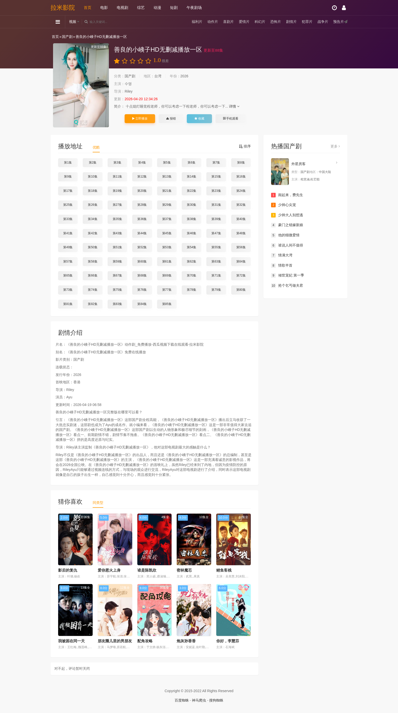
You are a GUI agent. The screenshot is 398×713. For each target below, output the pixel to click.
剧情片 (291, 22)
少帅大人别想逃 (287, 215)
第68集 (142, 275)
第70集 (191, 275)
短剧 (174, 7)
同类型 (98, 503)
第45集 (167, 233)
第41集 (68, 233)
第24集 (241, 191)
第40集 (241, 219)
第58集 (92, 261)
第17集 (68, 191)
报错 (171, 118)
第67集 (117, 275)
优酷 (96, 147)
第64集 (241, 261)
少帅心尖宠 (283, 205)
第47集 (216, 233)
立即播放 (139, 118)
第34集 (92, 219)
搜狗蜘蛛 (216, 700)
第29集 (167, 205)
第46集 (191, 233)
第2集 (93, 162)
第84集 (142, 304)
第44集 (142, 233)
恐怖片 (275, 22)
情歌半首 (281, 265)
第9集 (68, 176)
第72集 (241, 275)
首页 (87, 7)
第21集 (167, 191)
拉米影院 (63, 7)
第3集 (117, 162)
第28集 (142, 205)
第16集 (241, 176)
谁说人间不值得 (287, 245)
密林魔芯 (184, 570)
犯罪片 (307, 22)
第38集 (191, 219)
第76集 (142, 290)
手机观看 (230, 118)
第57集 (68, 261)
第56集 (241, 247)
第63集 (216, 261)
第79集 (216, 290)
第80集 (241, 290)
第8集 (241, 162)
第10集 (92, 176)
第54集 (191, 247)
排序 (245, 146)
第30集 (191, 205)
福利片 (197, 22)
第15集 (216, 176)
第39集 (216, 219)
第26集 (92, 205)
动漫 (157, 7)
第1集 (68, 162)
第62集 (191, 261)
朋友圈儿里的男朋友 (115, 641)
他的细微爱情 (285, 235)
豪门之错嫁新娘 (287, 225)
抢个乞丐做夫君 (287, 285)
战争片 (323, 22)
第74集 (92, 290)
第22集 (191, 191)
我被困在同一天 (71, 641)
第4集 (142, 162)
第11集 (117, 176)
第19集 (117, 191)
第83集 (117, 304)
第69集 (167, 275)
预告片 (338, 22)
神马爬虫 (199, 700)
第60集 (142, 261)
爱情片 (244, 22)
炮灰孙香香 (186, 641)
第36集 (142, 219)
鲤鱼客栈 (223, 570)
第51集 (117, 247)
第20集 (142, 191)
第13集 (167, 176)
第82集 (92, 304)
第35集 (117, 219)
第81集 (68, 304)
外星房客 (298, 164)
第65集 (68, 275)
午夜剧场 (194, 7)
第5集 (167, 162)
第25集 (68, 205)
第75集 (117, 290)
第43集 (117, 233)
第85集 (167, 304)
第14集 (191, 176)
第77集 (167, 290)
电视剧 (122, 7)
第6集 (191, 162)
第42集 (92, 233)
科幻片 (260, 22)
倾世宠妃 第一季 (287, 275)
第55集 (216, 247)
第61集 (167, 261)
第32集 (241, 205)
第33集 (68, 219)
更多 (335, 146)
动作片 (212, 22)
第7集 (216, 162)
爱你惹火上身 (109, 570)
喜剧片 (228, 22)
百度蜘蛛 (182, 700)
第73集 (68, 290)
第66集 (92, 275)
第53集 (167, 247)
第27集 (117, 205)
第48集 (241, 233)
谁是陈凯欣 (146, 570)
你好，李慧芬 (227, 641)
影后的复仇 (67, 570)
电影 (104, 7)
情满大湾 (281, 255)
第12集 (142, 176)
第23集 (216, 191)
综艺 (141, 7)
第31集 (216, 205)
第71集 (216, 275)
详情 (234, 106)
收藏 (199, 118)
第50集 (92, 247)
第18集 (92, 191)
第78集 (191, 290)
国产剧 (67, 37)
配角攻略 (145, 641)
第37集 (167, 219)
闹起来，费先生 (287, 195)
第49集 (68, 247)
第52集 (142, 247)
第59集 (117, 261)
